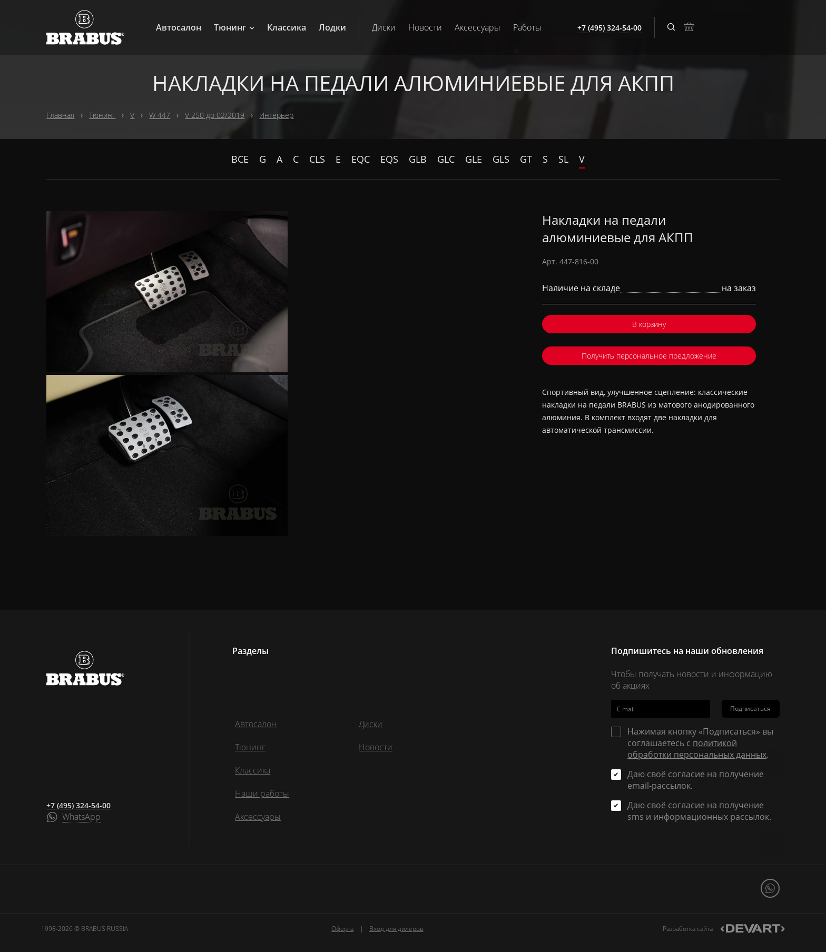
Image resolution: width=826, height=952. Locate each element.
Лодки (332, 27)
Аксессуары (477, 27)
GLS (501, 159)
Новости (425, 27)
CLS (317, 159)
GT (526, 159)
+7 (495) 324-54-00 (78, 805)
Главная (60, 115)
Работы (527, 27)
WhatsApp (81, 817)
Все (240, 159)
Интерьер (276, 115)
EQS (389, 159)
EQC (360, 159)
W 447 (159, 115)
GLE (473, 159)
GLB (418, 159)
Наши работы (262, 793)
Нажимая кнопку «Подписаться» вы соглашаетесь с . (700, 743)
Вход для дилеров (396, 928)
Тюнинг (234, 27)
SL (563, 159)
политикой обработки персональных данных (696, 748)
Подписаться (750, 708)
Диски (384, 27)
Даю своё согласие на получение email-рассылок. (695, 779)
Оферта (342, 928)
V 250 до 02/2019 (214, 115)
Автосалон (178, 27)
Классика (286, 27)
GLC (446, 159)
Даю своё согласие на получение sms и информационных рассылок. (699, 810)
